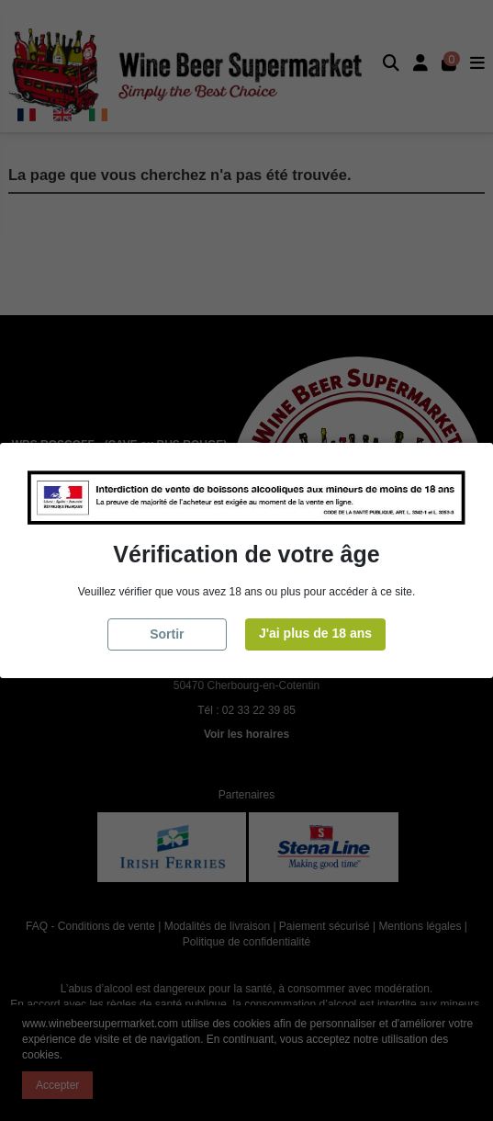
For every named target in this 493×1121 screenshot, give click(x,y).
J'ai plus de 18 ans (315, 633)
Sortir (167, 634)
